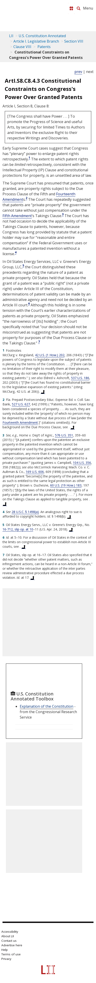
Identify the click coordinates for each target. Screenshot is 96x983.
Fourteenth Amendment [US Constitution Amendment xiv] (20, 422)
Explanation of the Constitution (46, 706)
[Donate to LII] (71, 8)
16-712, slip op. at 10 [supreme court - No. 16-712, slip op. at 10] (17, 529)
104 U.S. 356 (82, 462)
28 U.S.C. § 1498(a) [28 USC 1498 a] (25, 512)
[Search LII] (78, 8)
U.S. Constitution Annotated (42, 35)
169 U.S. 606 (35, 472)
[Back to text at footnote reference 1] (43, 391)
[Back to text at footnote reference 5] (71, 529)
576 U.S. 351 (64, 435)
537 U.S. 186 (80, 378)
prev (78, 71)
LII (11, 35)
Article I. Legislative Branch (36, 41)
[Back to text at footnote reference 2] (72, 427)
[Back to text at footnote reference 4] (69, 516)
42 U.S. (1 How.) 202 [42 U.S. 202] (49, 355)
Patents (44, 46)
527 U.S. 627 (21, 404)
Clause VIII (22, 46)
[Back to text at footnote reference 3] (4, 503)
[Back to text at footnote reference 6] (23, 546)
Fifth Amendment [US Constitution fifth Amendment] (17, 215)
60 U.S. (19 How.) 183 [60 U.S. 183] (65, 485)
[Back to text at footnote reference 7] (32, 577)
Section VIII (73, 41)
